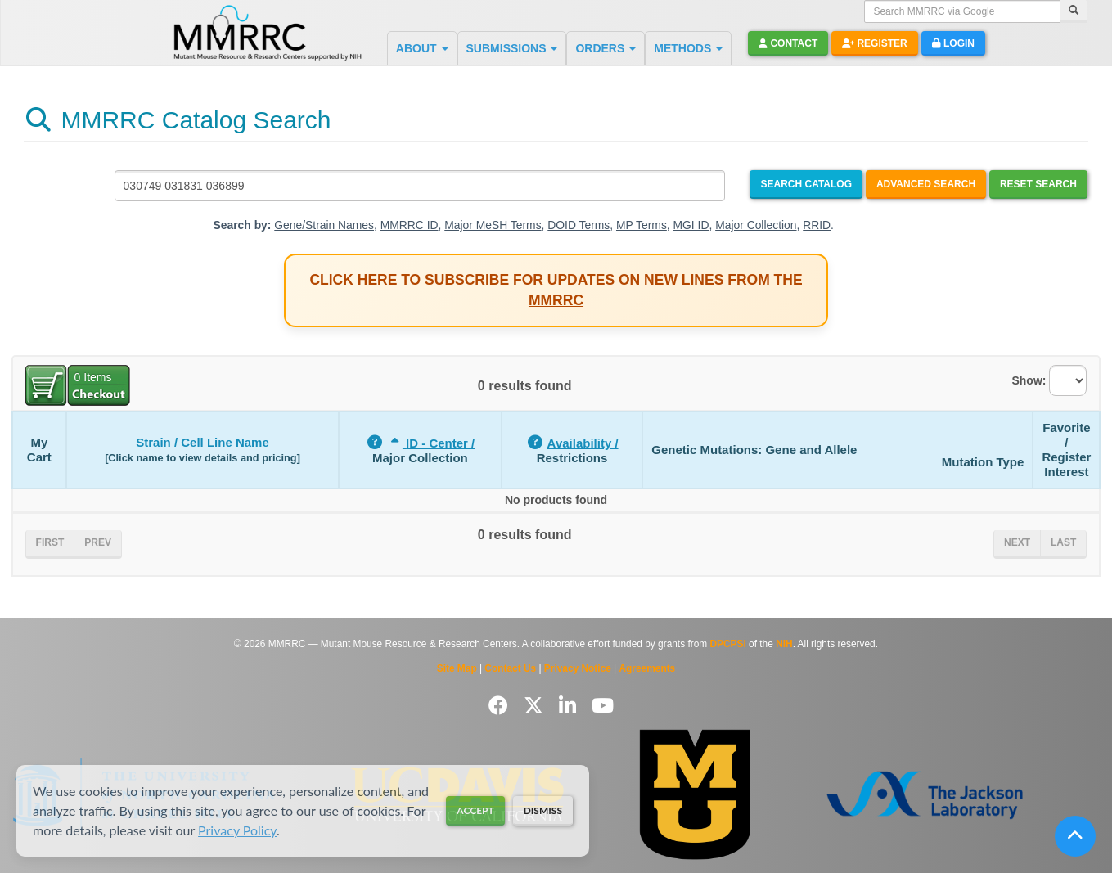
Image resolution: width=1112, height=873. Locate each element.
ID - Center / (431, 443)
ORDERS (605, 48)
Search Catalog (806, 184)
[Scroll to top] (1075, 836)
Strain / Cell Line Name (202, 442)
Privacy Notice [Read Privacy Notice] (577, 668)
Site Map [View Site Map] (457, 668)
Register (874, 43)
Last (1063, 542)
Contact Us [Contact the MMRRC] (510, 668)
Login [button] (953, 43)
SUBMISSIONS (512, 48)
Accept (475, 810)
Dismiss (543, 810)
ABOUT (422, 48)
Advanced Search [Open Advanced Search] (925, 184)
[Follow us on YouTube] (603, 706)
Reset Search (1038, 184)
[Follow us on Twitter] (536, 706)
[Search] (1073, 11)
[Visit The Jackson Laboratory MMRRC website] (924, 794)
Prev (97, 542)
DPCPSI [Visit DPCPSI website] (728, 644)
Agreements (647, 668)
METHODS (688, 48)
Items (93, 377)
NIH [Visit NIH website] (784, 644)
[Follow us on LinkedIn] (570, 706)
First (50, 542)
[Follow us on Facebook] (501, 706)
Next (1017, 542)
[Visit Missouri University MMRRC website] (694, 795)
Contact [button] (788, 43)
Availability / (583, 443)
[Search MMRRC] (420, 185)
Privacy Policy (237, 830)
